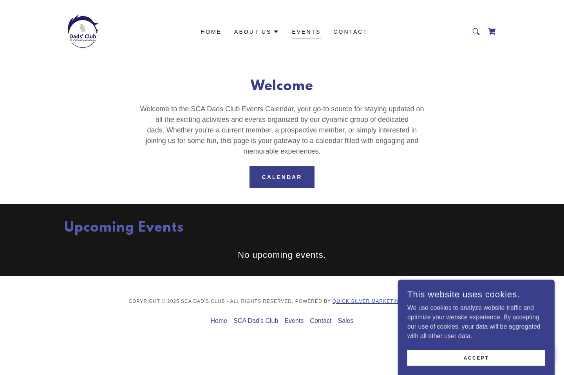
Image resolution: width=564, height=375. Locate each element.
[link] (83, 31)
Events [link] (306, 32)
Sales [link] (345, 320)
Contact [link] (350, 32)
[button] (256, 31)
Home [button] (219, 320)
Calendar (282, 177)
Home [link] (211, 32)
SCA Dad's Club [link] (255, 320)
